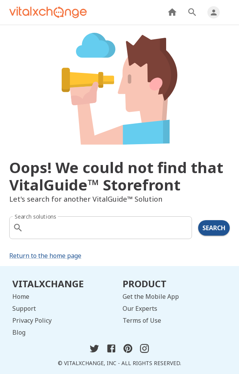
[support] (64, 308)
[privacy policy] (64, 320)
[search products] (192, 12)
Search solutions (35, 216)
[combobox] (101, 228)
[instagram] (144, 351)
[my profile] (213, 12)
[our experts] (175, 308)
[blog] (64, 332)
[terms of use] (175, 320)
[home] (48, 12)
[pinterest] (128, 351)
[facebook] (111, 351)
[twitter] (94, 351)
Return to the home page (45, 255)
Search (214, 228)
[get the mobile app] (175, 296)
